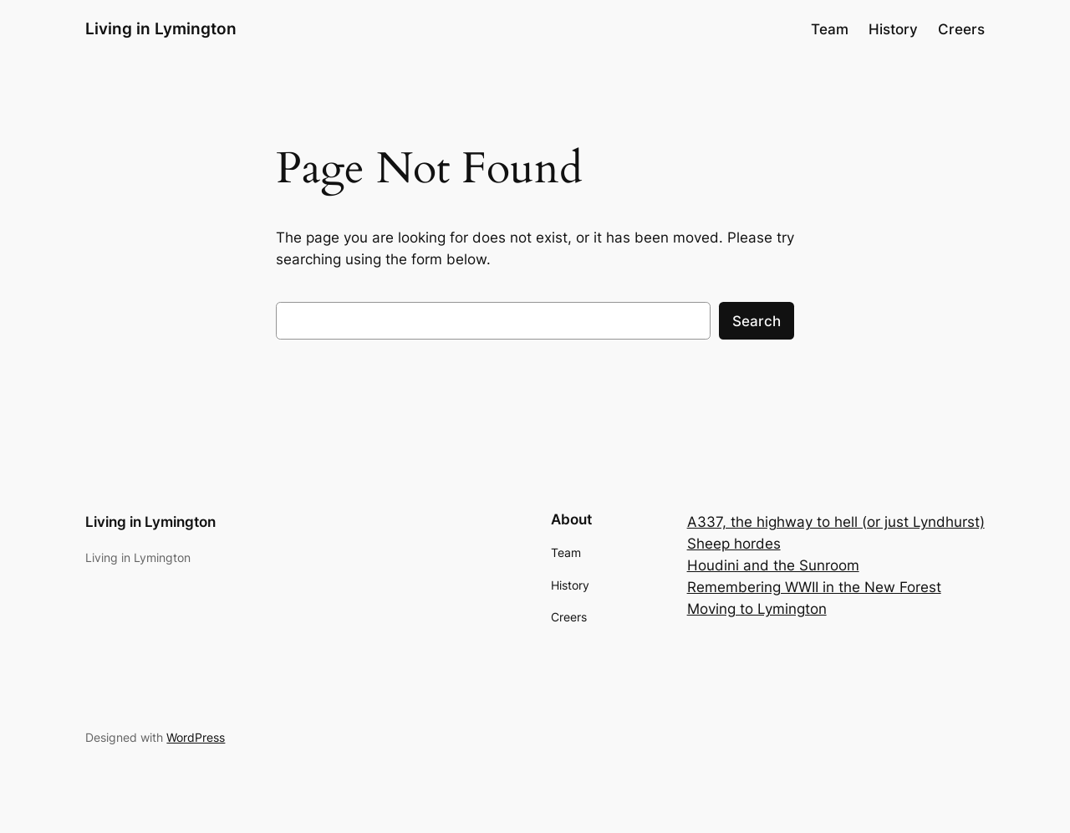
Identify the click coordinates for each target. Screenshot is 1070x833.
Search (756, 321)
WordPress (195, 737)
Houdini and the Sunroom (773, 565)
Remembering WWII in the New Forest (814, 587)
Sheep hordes (734, 543)
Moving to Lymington (757, 608)
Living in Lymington (161, 28)
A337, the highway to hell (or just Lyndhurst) (836, 522)
